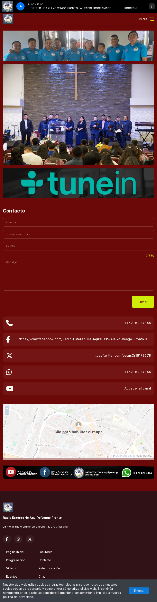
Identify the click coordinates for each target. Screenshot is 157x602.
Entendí (139, 590)
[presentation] (34, 302)
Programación (16, 560)
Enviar (143, 302)
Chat (42, 576)
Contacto (45, 560)
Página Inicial (15, 552)
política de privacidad (18, 597)
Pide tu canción (49, 568)
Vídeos (11, 568)
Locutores (46, 552)
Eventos (11, 576)
